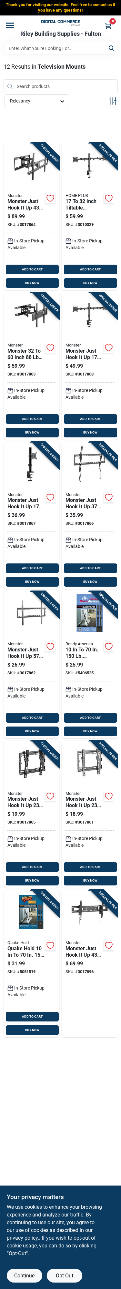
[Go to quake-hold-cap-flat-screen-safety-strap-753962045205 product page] (32, 963)
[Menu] (10, 25)
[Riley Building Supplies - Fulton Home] (60, 23)
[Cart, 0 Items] (108, 26)
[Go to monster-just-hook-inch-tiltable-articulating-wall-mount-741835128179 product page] (32, 216)
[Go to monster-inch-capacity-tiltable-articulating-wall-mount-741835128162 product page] (32, 366)
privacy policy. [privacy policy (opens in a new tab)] (23, 1238)
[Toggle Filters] (112, 101)
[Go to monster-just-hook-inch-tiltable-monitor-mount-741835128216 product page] (32, 515)
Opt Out (64, 1276)
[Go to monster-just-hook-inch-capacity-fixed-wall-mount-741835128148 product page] (90, 814)
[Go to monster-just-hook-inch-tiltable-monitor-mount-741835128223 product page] (90, 366)
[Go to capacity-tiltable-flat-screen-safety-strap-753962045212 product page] (90, 664)
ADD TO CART (32, 269)
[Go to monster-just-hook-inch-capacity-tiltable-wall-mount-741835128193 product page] (90, 515)
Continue (24, 1276)
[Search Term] (61, 48)
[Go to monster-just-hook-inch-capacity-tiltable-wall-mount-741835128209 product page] (90, 963)
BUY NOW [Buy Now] (32, 283)
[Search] (111, 48)
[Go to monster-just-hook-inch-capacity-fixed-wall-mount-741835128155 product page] (32, 664)
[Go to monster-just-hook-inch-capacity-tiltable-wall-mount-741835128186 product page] (32, 814)
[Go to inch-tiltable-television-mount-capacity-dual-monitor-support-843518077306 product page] (90, 216)
